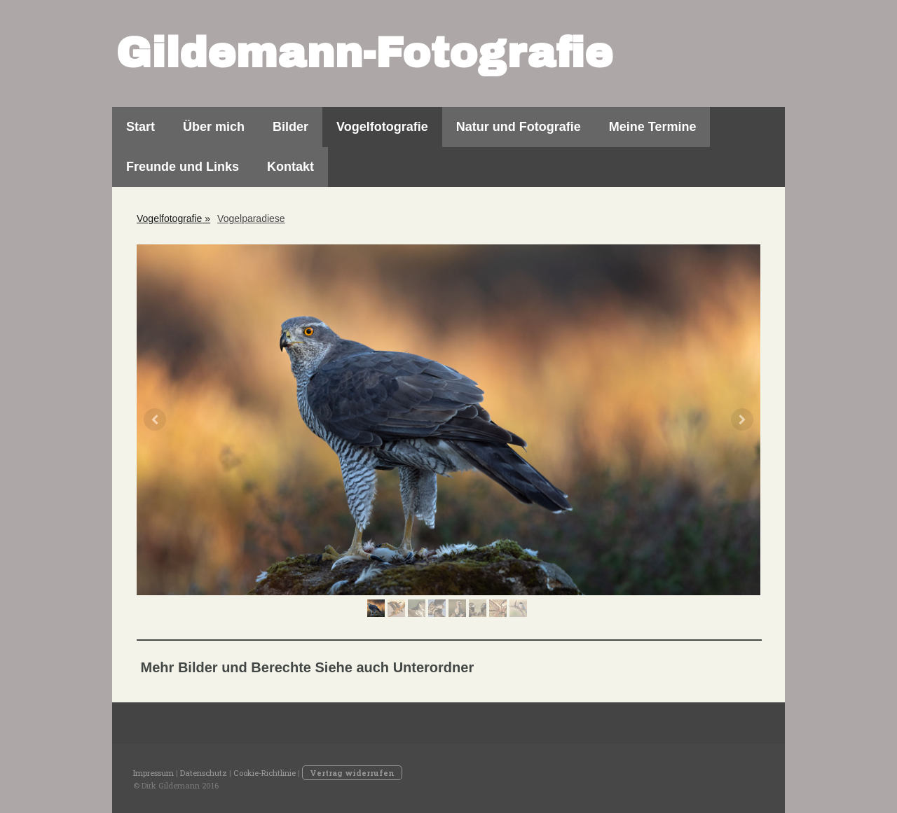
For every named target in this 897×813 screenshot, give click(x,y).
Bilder (290, 127)
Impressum (153, 772)
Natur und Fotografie (518, 127)
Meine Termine (653, 127)
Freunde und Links (182, 167)
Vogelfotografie (382, 127)
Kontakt (290, 167)
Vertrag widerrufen (352, 772)
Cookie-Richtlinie (264, 772)
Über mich (214, 127)
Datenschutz (203, 772)
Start (140, 127)
